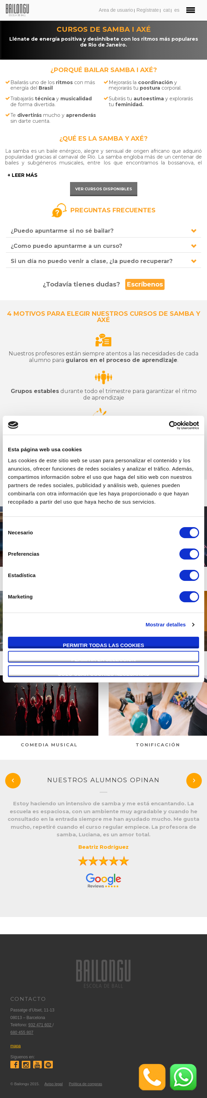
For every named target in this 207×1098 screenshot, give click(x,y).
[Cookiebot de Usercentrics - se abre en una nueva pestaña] (169, 425)
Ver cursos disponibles (103, 189)
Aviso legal (54, 1084)
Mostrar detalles (166, 624)
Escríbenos (145, 284)
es (176, 10)
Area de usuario (116, 10)
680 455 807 (21, 1032)
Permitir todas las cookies (103, 645)
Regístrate (148, 10)
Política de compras (85, 1084)
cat (166, 10)
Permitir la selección (103, 659)
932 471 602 (40, 1025)
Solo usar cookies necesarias (103, 674)
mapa (15, 1046)
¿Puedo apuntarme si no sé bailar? (62, 231)
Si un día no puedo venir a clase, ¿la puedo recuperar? (91, 261)
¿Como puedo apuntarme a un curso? (66, 246)
